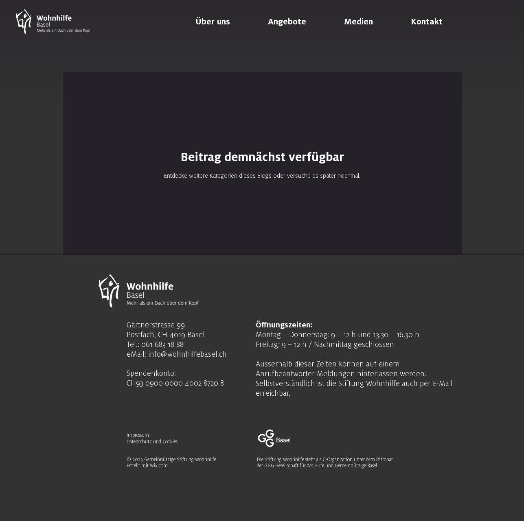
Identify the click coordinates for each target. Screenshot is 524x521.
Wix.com (159, 465)
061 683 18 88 (162, 344)
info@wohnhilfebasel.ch (187, 354)
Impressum (138, 435)
